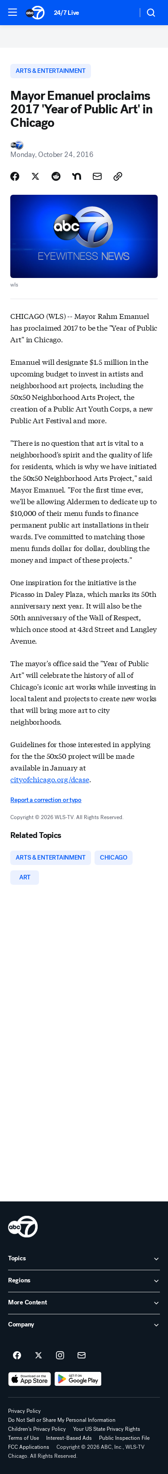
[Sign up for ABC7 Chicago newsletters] (81, 1356)
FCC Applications (28, 1447)
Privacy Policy (24, 1411)
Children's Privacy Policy (37, 1429)
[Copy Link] (117, 176)
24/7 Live (66, 13)
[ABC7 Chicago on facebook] (17, 1356)
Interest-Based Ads (69, 1438)
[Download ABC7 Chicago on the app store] (29, 1379)
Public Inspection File (124, 1438)
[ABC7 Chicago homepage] (35, 12)
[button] (12, 12)
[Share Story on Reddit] (56, 176)
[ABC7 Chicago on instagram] (60, 1356)
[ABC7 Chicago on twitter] (38, 1356)
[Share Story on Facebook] (14, 176)
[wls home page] (23, 1226)
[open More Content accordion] (84, 1303)
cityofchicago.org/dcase (49, 779)
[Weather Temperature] (123, 13)
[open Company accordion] (84, 1325)
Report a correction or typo (45, 800)
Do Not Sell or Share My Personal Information (62, 1420)
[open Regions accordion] (84, 1281)
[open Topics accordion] (84, 1259)
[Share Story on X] (35, 176)
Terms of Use (23, 1438)
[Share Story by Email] (97, 176)
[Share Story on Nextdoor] (76, 176)
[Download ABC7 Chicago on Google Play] (78, 1379)
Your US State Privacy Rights (106, 1429)
